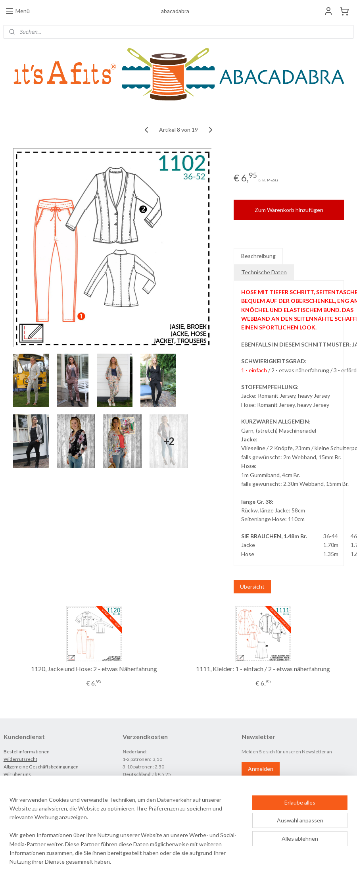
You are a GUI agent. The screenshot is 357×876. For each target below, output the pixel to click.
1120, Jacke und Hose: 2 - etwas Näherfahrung (94, 668)
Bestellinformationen (27, 752)
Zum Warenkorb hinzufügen (289, 209)
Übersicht (252, 586)
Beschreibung (258, 255)
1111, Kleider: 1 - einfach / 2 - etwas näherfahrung (263, 668)
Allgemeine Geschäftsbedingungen (41, 767)
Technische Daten (264, 272)
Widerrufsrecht (20, 759)
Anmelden (260, 768)
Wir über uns (17, 774)
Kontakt (12, 782)
